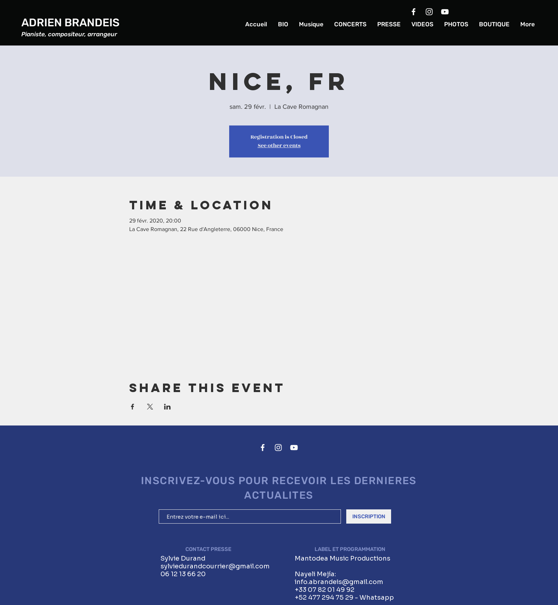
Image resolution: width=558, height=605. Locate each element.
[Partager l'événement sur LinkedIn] (167, 406)
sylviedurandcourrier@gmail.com (215, 566)
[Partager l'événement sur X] (150, 406)
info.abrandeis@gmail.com (339, 582)
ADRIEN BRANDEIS (70, 22)
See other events (279, 145)
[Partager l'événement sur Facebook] (132, 406)
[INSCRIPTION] (368, 516)
